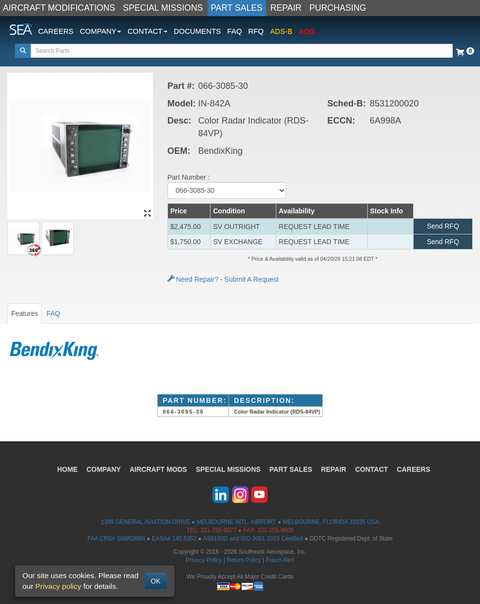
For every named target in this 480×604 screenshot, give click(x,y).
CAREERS (56, 31)
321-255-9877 (218, 530)
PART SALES (237, 8)
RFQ (256, 31)
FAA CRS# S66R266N (116, 538)
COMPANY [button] (101, 31)
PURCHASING (337, 8)
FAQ (234, 31)
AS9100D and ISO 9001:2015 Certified (253, 538)
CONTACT (371, 469)
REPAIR (286, 8)
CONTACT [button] (147, 31)
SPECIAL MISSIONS (163, 8)
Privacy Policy (204, 560)
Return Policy (244, 560)
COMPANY (103, 469)
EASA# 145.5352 (174, 538)
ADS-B (281, 31)
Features (24, 313)
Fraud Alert (280, 560)
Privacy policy (58, 586)
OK (156, 581)
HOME (67, 469)
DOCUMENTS (197, 31)
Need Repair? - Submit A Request (223, 279)
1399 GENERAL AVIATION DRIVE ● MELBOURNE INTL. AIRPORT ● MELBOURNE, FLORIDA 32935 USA (240, 522)
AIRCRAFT (158, 469)
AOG (307, 31)
